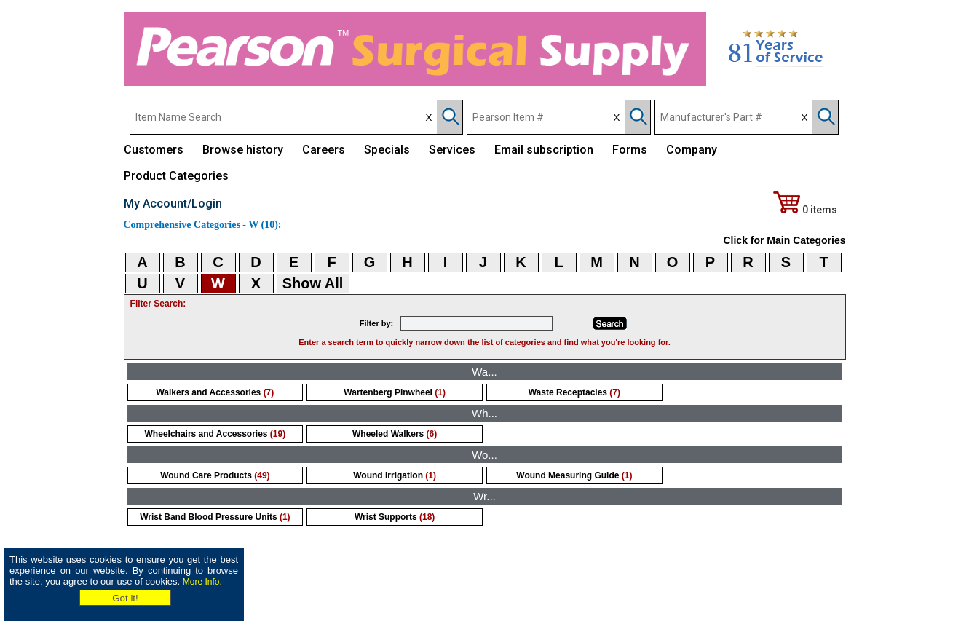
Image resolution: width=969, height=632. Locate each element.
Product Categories (176, 176)
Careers (323, 150)
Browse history (242, 150)
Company (691, 150)
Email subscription (543, 150)
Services (452, 150)
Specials (387, 150)
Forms (629, 150)
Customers (153, 150)
